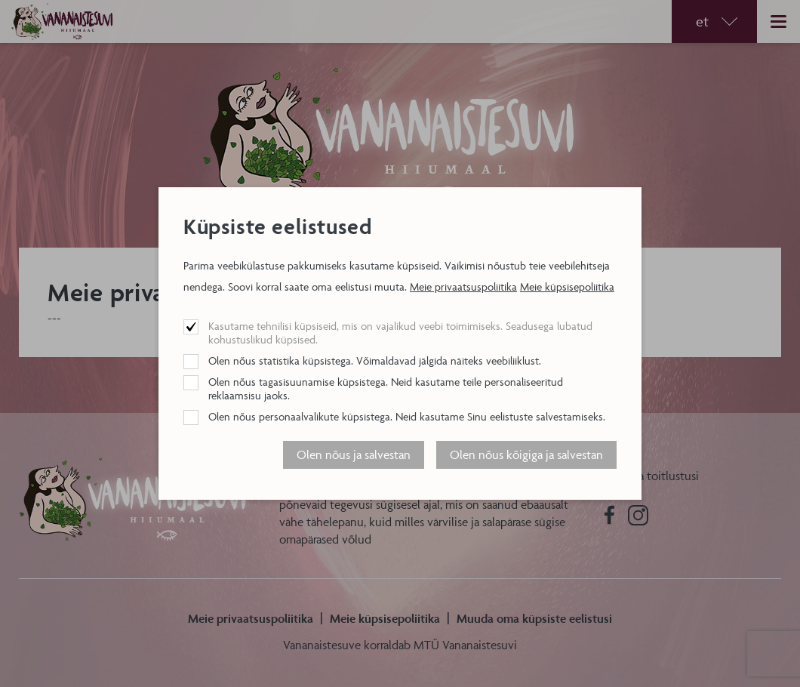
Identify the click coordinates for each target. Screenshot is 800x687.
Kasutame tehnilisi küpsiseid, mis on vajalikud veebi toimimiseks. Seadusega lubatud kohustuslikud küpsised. (400, 332)
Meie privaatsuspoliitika (463, 286)
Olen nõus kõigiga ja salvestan (526, 454)
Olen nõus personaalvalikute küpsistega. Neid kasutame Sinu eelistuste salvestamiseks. (406, 416)
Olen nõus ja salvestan (354, 454)
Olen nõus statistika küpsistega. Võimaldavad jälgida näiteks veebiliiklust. (374, 360)
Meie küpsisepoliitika (567, 286)
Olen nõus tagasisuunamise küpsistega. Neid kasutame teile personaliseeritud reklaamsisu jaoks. (385, 388)
